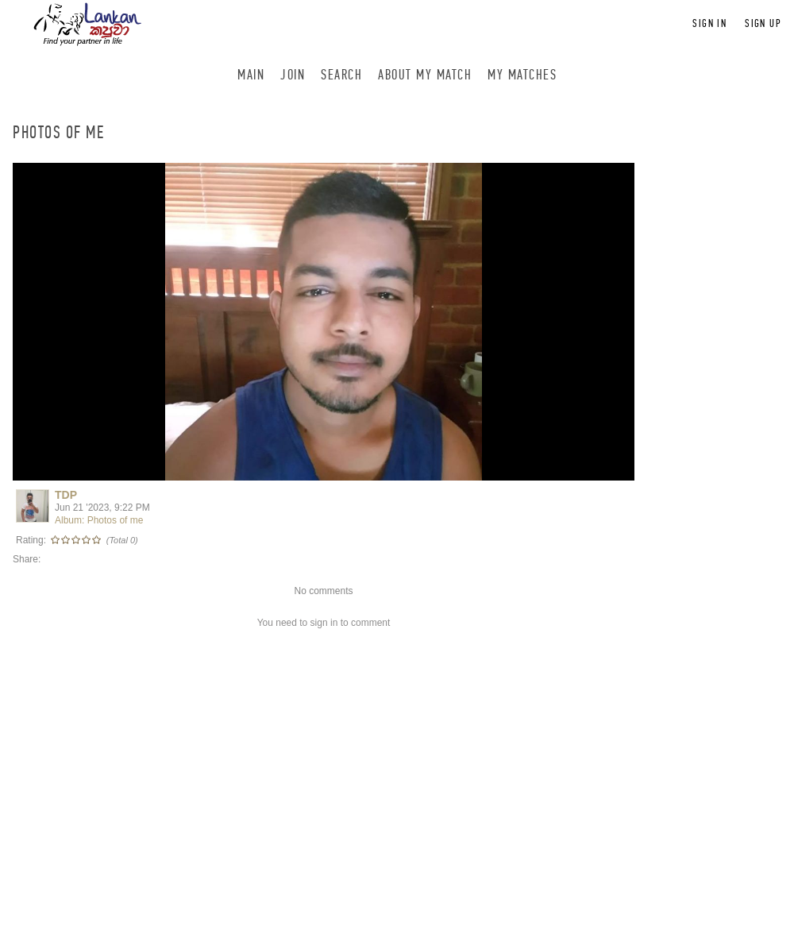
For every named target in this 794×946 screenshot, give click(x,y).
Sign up (763, 23)
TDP (66, 494)
